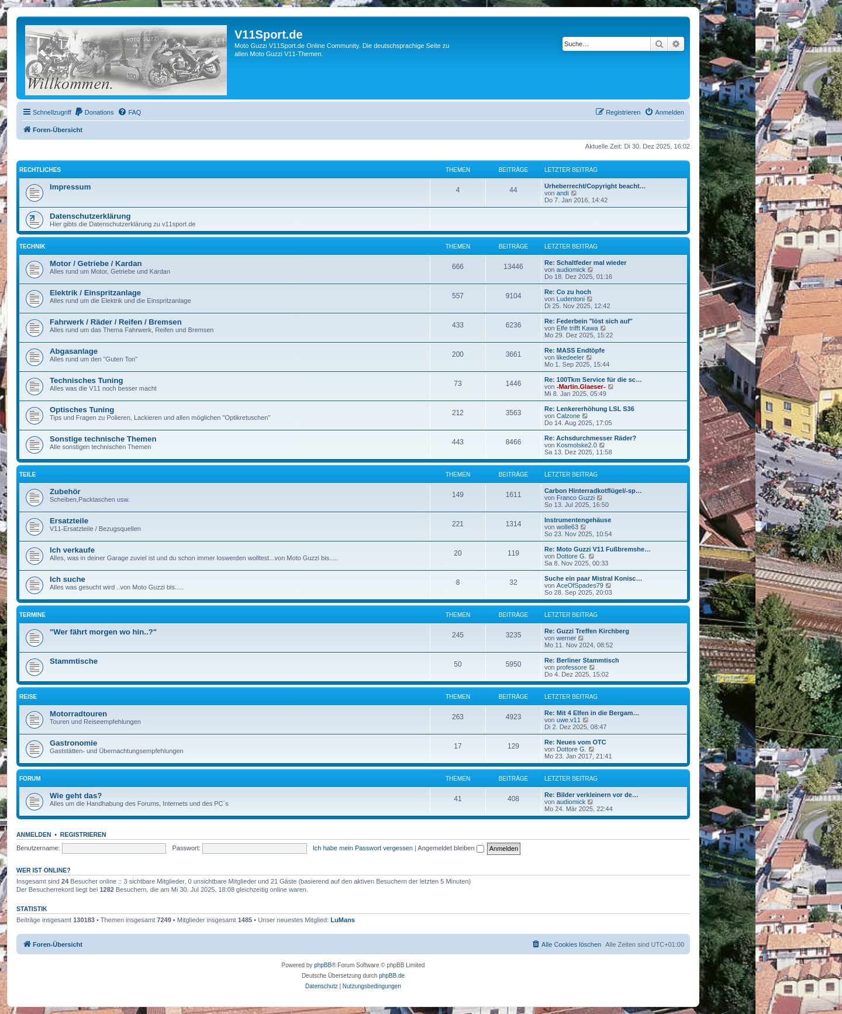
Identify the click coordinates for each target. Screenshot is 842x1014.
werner (567, 637)
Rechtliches (40, 170)
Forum (30, 778)
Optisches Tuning (82, 409)
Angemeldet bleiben (450, 847)
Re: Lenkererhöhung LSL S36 (589, 408)
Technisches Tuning (86, 380)
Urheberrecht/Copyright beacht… (595, 185)
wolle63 (567, 526)
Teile (27, 474)
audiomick (571, 269)
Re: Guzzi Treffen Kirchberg (586, 630)
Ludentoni (571, 298)
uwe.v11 (569, 719)
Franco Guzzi (576, 497)
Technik (32, 246)
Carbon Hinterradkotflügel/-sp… (593, 490)
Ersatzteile (69, 520)
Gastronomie (73, 743)
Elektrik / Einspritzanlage (95, 292)
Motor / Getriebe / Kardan (96, 263)
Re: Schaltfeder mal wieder (585, 262)
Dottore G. (571, 556)
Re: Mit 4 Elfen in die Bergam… (592, 712)
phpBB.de (392, 975)
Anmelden (33, 834)
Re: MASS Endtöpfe (574, 350)
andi (563, 192)
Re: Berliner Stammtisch (581, 660)
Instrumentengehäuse (577, 519)
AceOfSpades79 (580, 585)
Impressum (70, 186)
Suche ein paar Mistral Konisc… (593, 578)
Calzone (568, 415)
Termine (32, 615)
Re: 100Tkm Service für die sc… (593, 379)
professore (572, 667)
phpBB (323, 965)
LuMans (342, 919)
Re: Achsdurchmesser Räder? (590, 438)
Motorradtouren (78, 713)
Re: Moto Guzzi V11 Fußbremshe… (597, 549)
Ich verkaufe (72, 550)
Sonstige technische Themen (103, 438)
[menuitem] (94, 112)
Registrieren (83, 834)
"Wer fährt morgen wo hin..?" (103, 631)
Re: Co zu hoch (567, 291)
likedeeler (570, 357)
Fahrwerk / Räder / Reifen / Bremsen (116, 322)
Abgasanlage (74, 351)
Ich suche (67, 579)
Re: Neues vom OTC (575, 742)
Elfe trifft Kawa (577, 328)
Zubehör (65, 491)
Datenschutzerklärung (90, 216)
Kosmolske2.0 (577, 445)
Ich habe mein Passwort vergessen (363, 847)
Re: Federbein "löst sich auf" (588, 321)
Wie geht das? (76, 795)
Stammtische (74, 661)
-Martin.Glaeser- (581, 386)
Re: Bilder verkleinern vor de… (591, 794)
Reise (28, 697)
